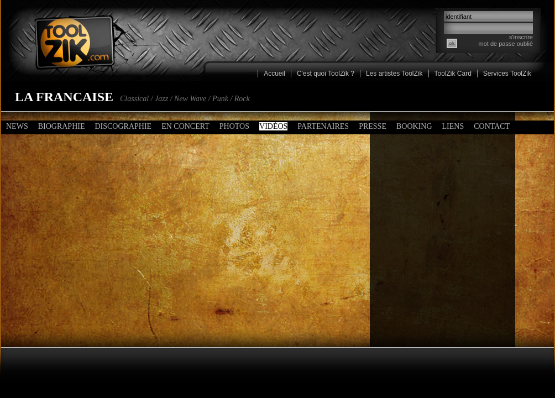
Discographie (123, 126)
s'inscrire (521, 37)
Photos (234, 126)
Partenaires (323, 126)
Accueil (274, 73)
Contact (492, 126)
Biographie (61, 126)
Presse (372, 126)
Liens (453, 126)
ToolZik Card (453, 73)
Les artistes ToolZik (394, 73)
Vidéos (273, 126)
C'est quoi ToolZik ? (325, 73)
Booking (414, 126)
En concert (185, 126)
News (17, 126)
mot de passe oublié (506, 43)
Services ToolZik (507, 73)
